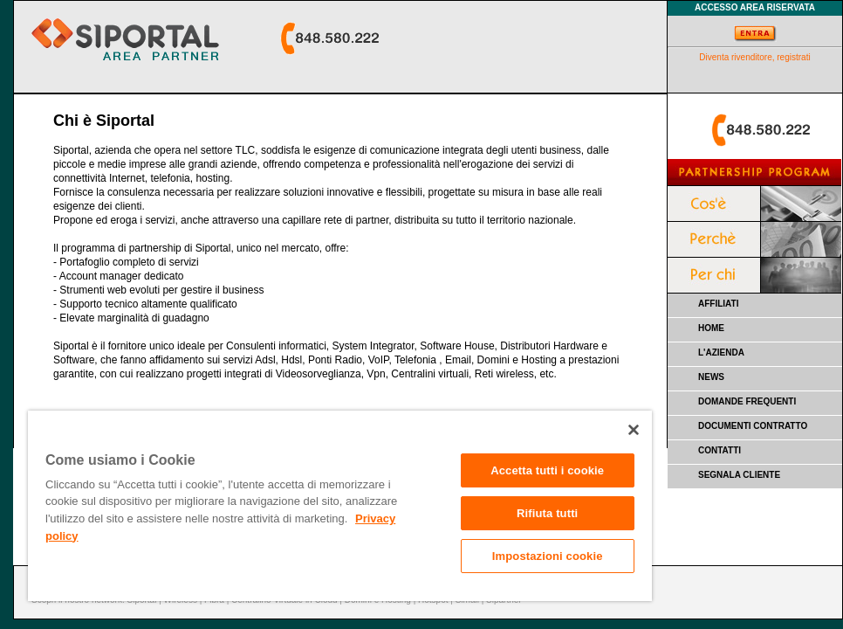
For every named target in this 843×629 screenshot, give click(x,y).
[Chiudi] (633, 430)
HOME (711, 328)
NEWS (711, 377)
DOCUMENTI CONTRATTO (752, 426)
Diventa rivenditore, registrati (754, 57)
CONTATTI (719, 450)
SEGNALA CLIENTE (739, 475)
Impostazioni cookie (547, 556)
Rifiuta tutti (547, 513)
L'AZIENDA (721, 352)
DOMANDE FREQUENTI (747, 401)
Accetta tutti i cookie (547, 470)
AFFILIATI (718, 303)
